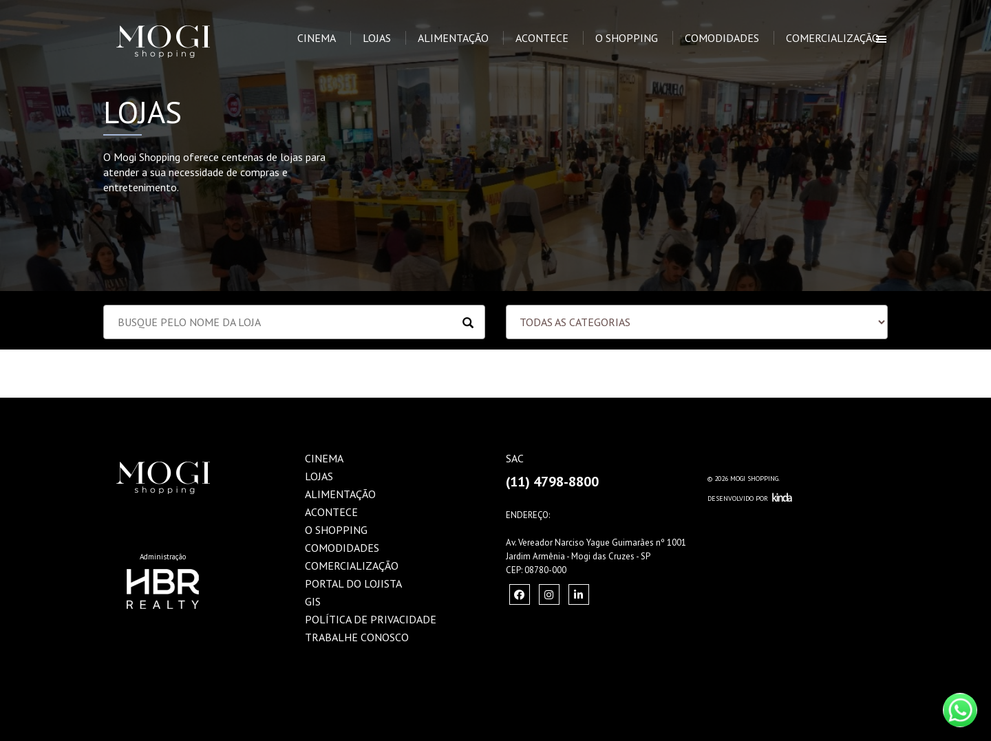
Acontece (541, 38)
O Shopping (626, 38)
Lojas (377, 38)
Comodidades (722, 38)
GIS (313, 601)
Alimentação (453, 38)
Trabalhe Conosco (357, 637)
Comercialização (833, 38)
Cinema (316, 38)
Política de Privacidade (370, 619)
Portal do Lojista (353, 583)
